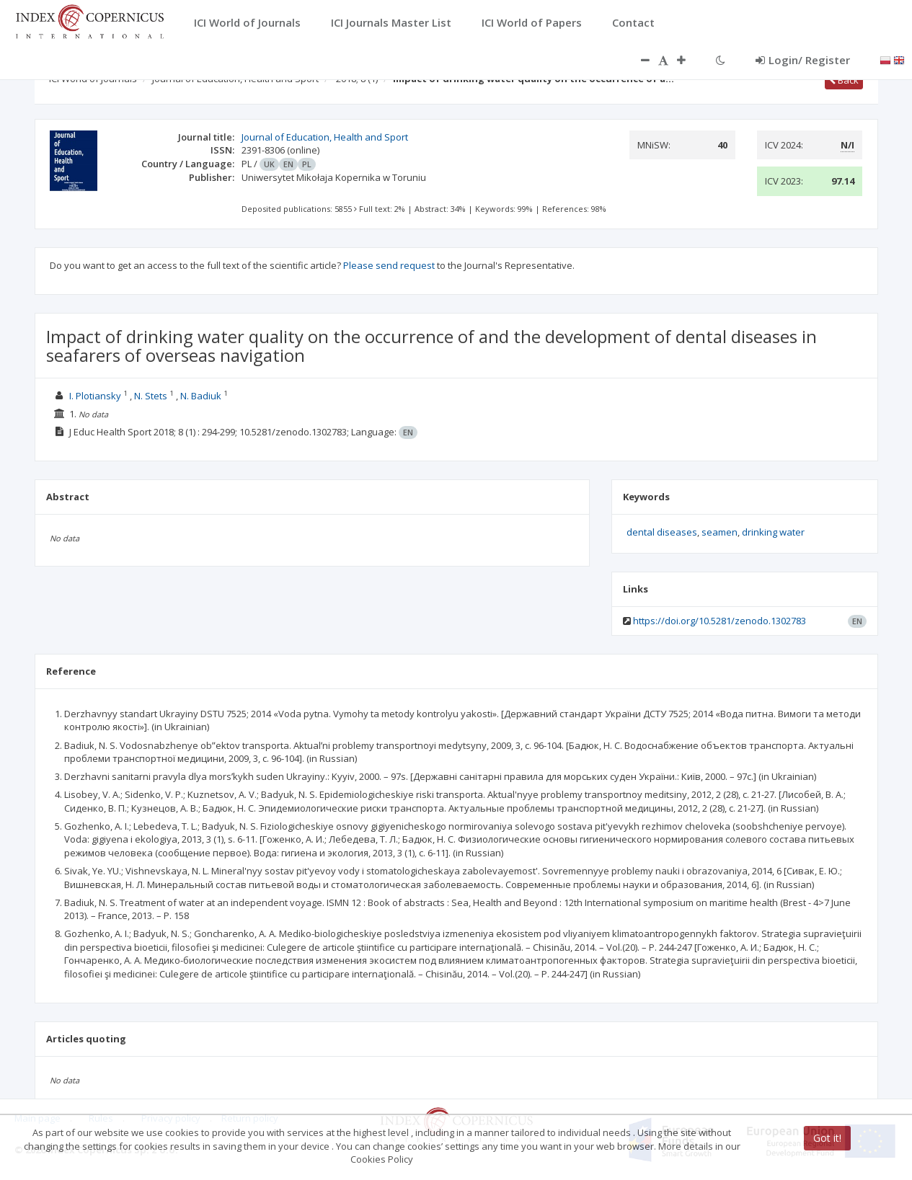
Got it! (827, 1138)
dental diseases (662, 531)
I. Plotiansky (95, 395)
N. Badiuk (200, 395)
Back (844, 80)
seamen (719, 531)
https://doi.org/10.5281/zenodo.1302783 (719, 620)
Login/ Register (803, 60)
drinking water (773, 531)
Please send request (389, 265)
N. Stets (150, 395)
